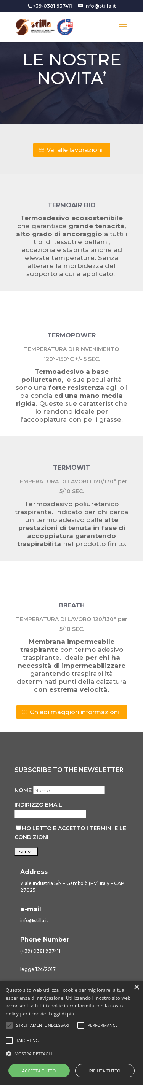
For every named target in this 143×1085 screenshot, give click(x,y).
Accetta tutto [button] (39, 1071)
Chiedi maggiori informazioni (74, 712)
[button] (71, 1053)
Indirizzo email (38, 804)
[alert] (71, 1033)
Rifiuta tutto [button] (105, 1071)
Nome (23, 790)
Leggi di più (61, 1013)
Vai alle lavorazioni (75, 150)
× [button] (136, 987)
